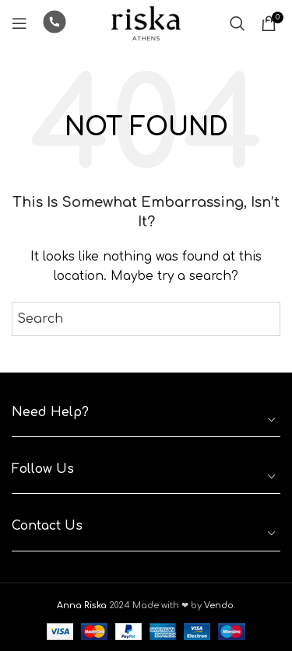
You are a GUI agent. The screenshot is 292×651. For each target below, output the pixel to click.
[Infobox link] (54, 23)
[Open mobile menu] (19, 23)
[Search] (237, 23)
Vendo (219, 605)
